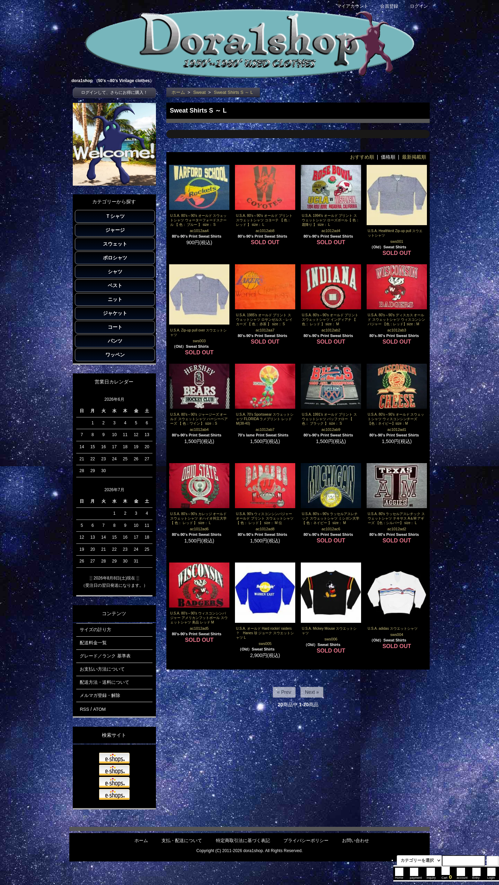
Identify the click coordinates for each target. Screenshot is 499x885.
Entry (476, 876)
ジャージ (115, 230)
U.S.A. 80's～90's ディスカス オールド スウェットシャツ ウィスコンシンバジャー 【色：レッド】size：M (396, 319)
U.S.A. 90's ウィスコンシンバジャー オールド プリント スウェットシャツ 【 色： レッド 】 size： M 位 (265, 518)
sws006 (330, 639)
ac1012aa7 (265, 330)
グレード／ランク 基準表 (105, 655)
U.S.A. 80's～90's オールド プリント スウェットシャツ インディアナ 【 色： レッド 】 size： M (330, 319)
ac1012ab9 (331, 429)
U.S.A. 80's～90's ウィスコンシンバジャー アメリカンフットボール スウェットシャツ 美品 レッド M (199, 617)
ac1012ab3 (396, 330)
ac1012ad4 (331, 231)
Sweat (199, 92)
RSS (84, 709)
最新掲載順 (414, 157)
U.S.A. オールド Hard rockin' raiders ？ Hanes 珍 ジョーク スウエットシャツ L (265, 633)
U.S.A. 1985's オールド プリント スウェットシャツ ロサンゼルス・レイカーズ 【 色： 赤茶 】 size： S (264, 319)
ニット (115, 299)
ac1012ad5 (199, 628)
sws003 (199, 341)
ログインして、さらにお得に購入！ (114, 92)
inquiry (431, 876)
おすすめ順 (362, 157)
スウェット (115, 244)
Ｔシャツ (115, 216)
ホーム (178, 92)
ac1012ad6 (199, 529)
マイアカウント (349, 6)
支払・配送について (182, 840)
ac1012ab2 (331, 330)
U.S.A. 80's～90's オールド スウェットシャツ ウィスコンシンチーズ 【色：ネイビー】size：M (396, 419)
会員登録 (385, 6)
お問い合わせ (356, 840)
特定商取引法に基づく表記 (242, 840)
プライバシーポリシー (306, 840)
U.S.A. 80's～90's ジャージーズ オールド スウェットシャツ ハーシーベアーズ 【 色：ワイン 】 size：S (199, 419)
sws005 (265, 643)
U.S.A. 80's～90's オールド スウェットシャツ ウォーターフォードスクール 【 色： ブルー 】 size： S (198, 220)
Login (491, 876)
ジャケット (115, 313)
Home (399, 876)
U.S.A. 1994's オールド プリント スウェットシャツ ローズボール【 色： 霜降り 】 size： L (330, 220)
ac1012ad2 (396, 529)
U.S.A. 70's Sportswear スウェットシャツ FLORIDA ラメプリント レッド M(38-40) (265, 419)
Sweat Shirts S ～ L (233, 92)
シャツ (115, 271)
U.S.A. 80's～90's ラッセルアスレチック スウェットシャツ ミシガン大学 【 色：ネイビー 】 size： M (330, 518)
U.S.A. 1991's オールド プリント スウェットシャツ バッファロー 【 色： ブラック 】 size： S (329, 419)
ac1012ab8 (265, 231)
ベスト (115, 285)
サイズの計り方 (95, 629)
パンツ (115, 341)
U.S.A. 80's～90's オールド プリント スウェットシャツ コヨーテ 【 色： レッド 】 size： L (264, 220)
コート (115, 327)
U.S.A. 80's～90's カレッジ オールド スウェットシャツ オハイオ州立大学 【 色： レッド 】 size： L (198, 518)
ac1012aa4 (199, 231)
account (462, 876)
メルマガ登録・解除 (100, 695)
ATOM (99, 709)
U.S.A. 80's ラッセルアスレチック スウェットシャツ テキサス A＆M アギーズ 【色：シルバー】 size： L (396, 518)
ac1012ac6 (331, 529)
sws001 (396, 241)
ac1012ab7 (265, 429)
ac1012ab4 (199, 429)
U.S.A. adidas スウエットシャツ (393, 628)
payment (416, 876)
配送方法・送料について (104, 682)
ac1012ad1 (396, 429)
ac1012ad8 (265, 529)
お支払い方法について (102, 669)
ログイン (415, 6)
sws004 (396, 634)
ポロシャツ (115, 257)
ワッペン (115, 354)
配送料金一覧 (93, 642)
